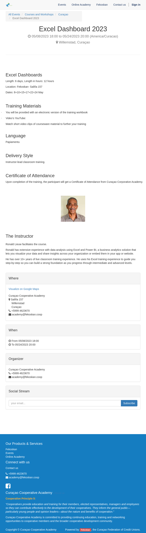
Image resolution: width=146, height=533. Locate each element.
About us (60, 493)
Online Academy (15, 456)
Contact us (12, 468)
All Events (14, 14)
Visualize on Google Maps (24, 288)
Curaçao (63, 14)
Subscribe (129, 403)
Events (10, 453)
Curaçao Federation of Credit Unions (118, 529)
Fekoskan (11, 449)
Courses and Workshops (39, 14)
